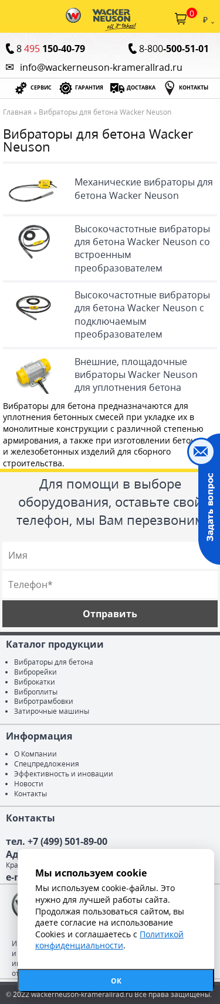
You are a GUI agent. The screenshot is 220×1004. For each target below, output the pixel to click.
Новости (28, 784)
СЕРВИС (41, 87)
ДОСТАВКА (141, 87)
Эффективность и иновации (63, 774)
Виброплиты (35, 692)
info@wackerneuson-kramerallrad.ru (101, 67)
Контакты (30, 794)
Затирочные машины (51, 711)
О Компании (35, 754)
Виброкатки (34, 682)
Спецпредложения (46, 764)
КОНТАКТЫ (193, 87)
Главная (17, 112)
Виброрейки (35, 672)
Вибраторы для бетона (53, 662)
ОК (116, 981)
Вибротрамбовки (43, 701)
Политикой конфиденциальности (109, 940)
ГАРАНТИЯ (89, 87)
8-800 (174, 48)
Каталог (10, 19)
